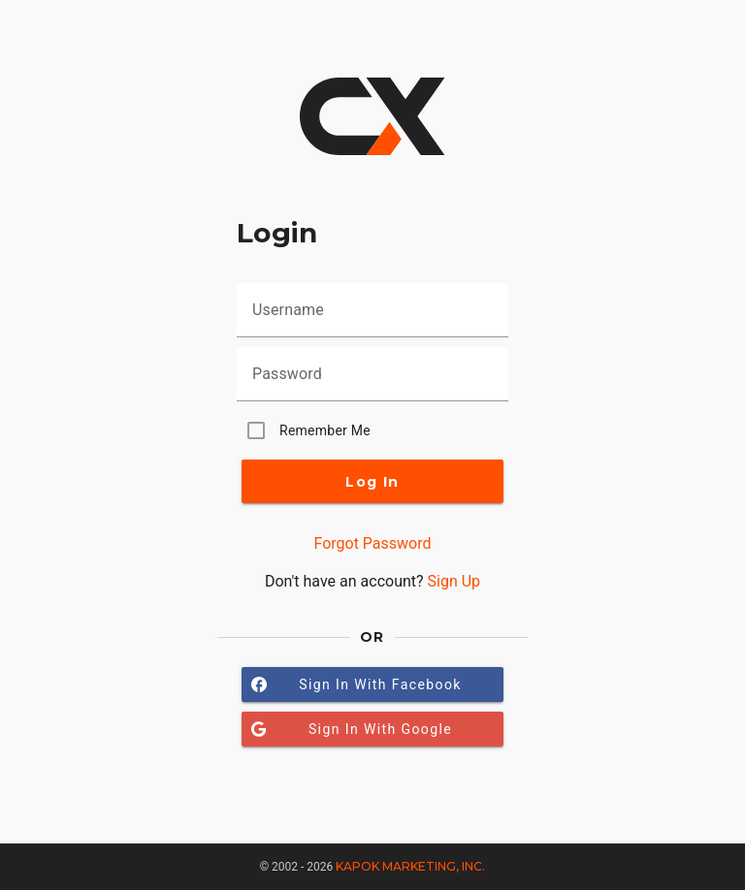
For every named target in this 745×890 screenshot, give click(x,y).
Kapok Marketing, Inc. (410, 866)
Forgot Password (372, 543)
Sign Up (454, 581)
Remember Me (325, 430)
